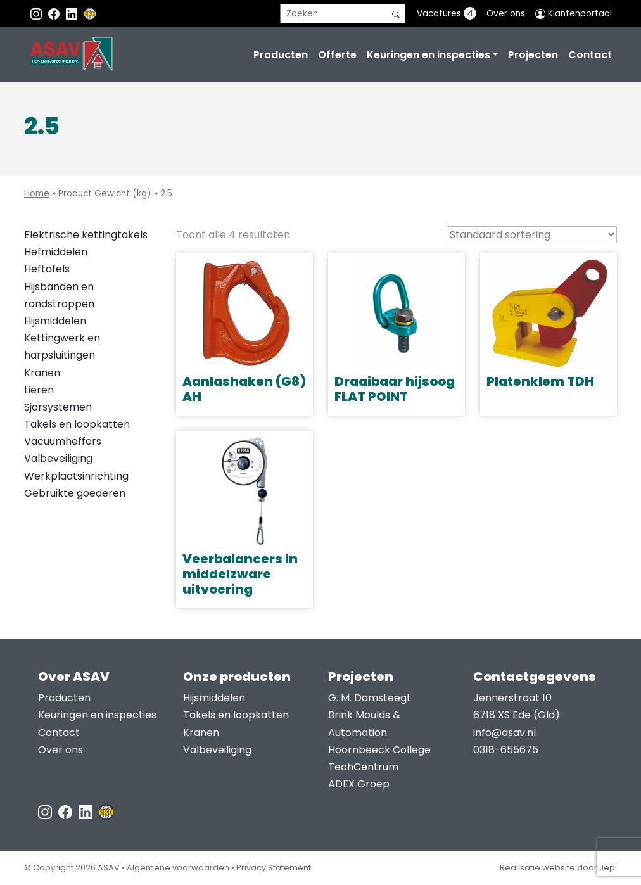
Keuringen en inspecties (428, 55)
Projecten (533, 55)
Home (36, 194)
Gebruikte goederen (74, 493)
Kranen (42, 373)
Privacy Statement (273, 867)
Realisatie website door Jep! (558, 867)
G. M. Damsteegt (369, 698)
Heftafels (47, 269)
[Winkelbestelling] (532, 234)
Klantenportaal (573, 14)
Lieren (39, 390)
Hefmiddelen (55, 252)
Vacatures (446, 13)
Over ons (505, 14)
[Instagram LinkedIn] (73, 14)
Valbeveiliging (58, 458)
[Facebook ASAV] (55, 14)
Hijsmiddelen (55, 321)
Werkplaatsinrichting (76, 476)
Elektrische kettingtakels (86, 234)
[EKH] (90, 14)
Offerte (337, 55)
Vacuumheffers (62, 441)
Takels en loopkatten (77, 424)
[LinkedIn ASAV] (87, 811)
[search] (342, 13)
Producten (280, 55)
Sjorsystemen (58, 407)
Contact (590, 55)
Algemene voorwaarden (178, 867)
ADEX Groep (359, 784)
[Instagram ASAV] (37, 14)
